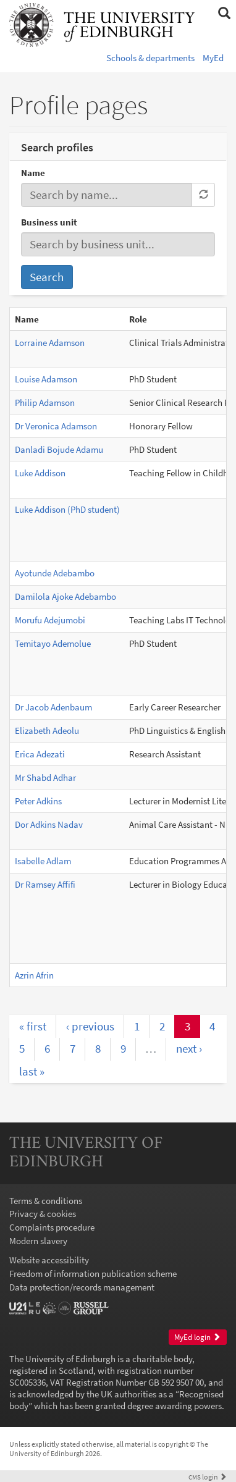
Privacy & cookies (42, 1213)
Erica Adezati (40, 754)
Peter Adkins (38, 801)
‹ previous (90, 1026)
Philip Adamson (45, 402)
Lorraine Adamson (50, 342)
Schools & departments (150, 58)
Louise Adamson (46, 379)
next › (189, 1048)
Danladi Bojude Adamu (59, 449)
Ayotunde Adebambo (55, 573)
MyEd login (197, 1337)
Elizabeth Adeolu (47, 730)
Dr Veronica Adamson (56, 426)
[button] (224, 13)
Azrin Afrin (34, 975)
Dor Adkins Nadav (49, 824)
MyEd (213, 58)
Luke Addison (40, 473)
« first (32, 1026)
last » (31, 1071)
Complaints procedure (52, 1227)
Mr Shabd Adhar (45, 777)
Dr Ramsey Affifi (45, 884)
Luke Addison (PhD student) (67, 509)
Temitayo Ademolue (53, 643)
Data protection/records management (81, 1287)
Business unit (49, 222)
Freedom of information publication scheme (93, 1273)
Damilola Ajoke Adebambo (65, 596)
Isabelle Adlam (43, 861)
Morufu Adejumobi (50, 620)
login (207, 1476)
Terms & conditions (45, 1200)
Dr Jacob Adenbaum (53, 707)
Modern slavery (38, 1241)
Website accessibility (49, 1260)
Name (33, 173)
